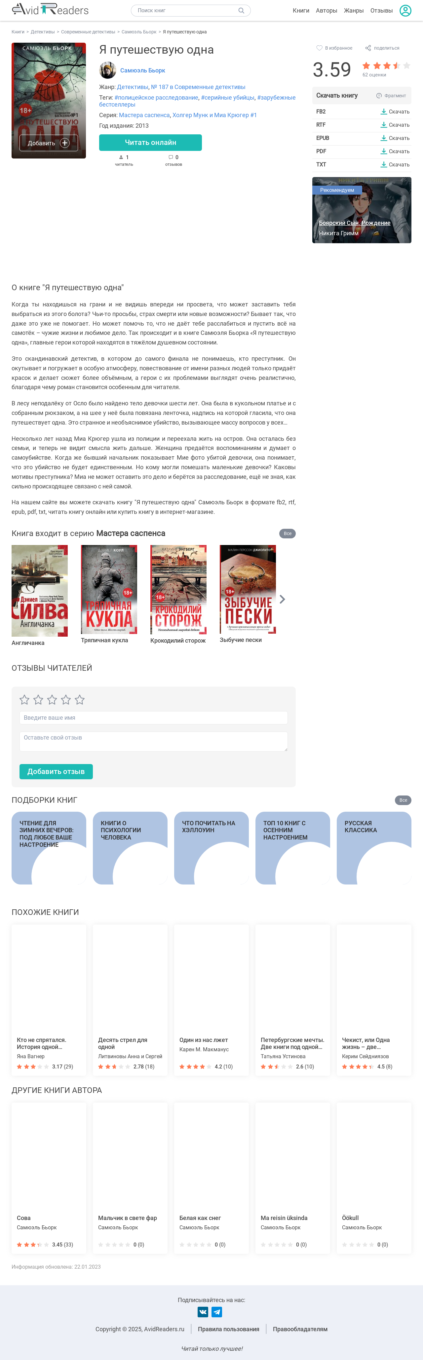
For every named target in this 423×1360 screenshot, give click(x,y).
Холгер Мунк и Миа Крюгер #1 (215, 115)
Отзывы (381, 10)
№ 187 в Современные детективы (198, 86)
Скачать (399, 111)
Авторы (326, 10)
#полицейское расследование (156, 97)
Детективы (132, 86)
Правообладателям (300, 1329)
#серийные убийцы (227, 97)
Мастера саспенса (144, 115)
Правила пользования (228, 1329)
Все (287, 533)
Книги (301, 10)
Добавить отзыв (56, 771)
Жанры (354, 10)
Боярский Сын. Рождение (355, 222)
